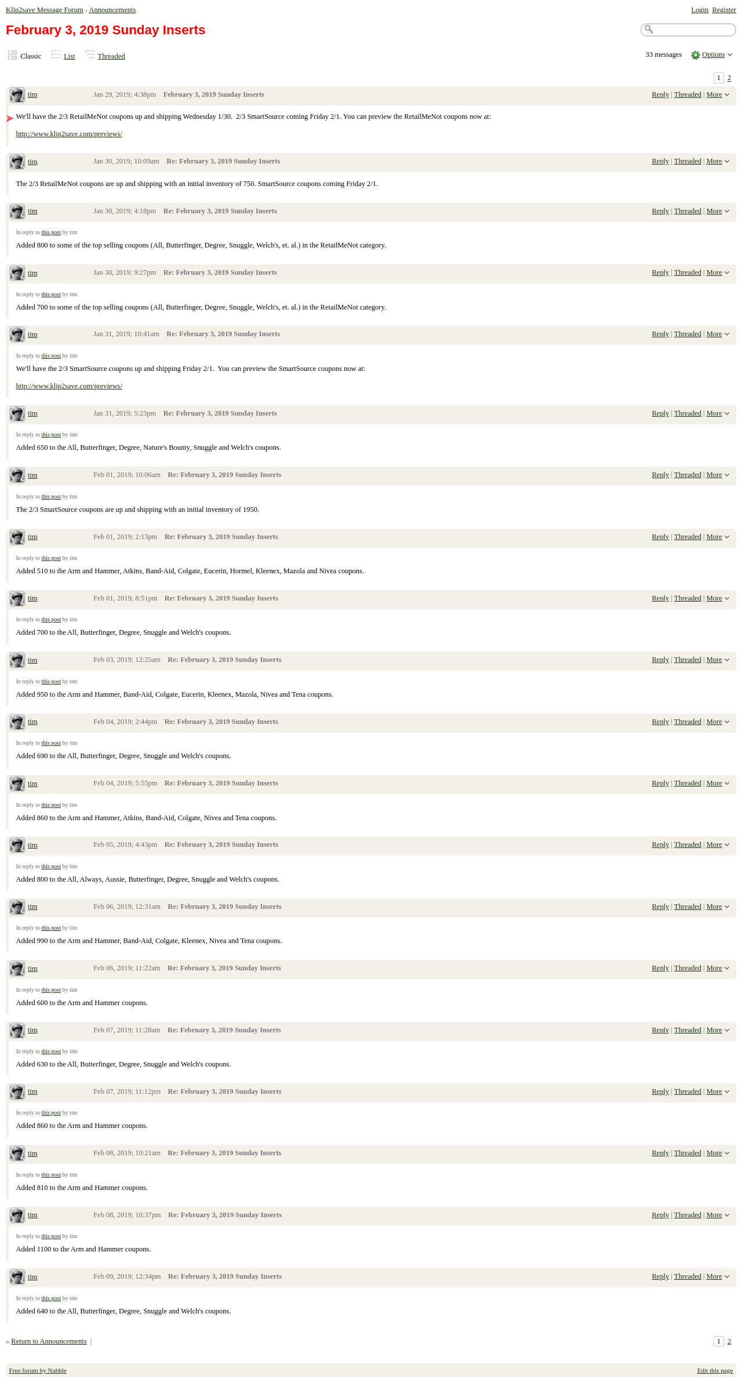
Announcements (112, 10)
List (69, 56)
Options (713, 54)
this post (51, 232)
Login (699, 10)
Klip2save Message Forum (44, 10)
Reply (661, 94)
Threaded (111, 56)
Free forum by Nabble (38, 1370)
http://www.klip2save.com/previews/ (69, 134)
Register (724, 10)
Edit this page (715, 1370)
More (714, 94)
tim (33, 94)
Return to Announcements (48, 1341)
